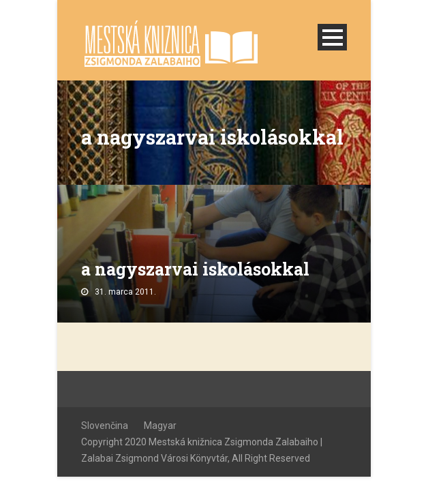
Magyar (160, 425)
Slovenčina (104, 425)
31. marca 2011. (125, 292)
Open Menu (332, 37)
